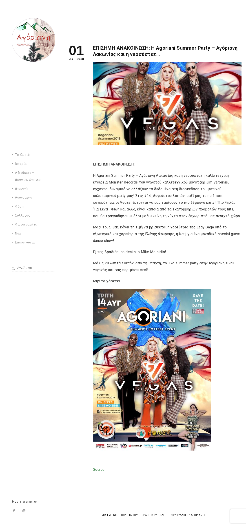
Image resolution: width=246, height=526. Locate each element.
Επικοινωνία (25, 242)
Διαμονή (21, 188)
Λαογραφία (23, 197)
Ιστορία (21, 164)
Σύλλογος (22, 215)
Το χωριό (22, 155)
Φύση (19, 206)
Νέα (18, 233)
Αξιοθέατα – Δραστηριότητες (28, 176)
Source (99, 469)
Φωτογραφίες (26, 224)
